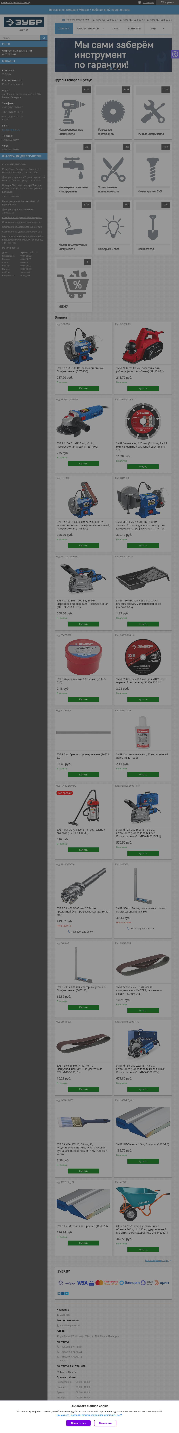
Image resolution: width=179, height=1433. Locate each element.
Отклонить (105, 1423)
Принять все (78, 1423)
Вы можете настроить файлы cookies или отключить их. (88, 1415)
